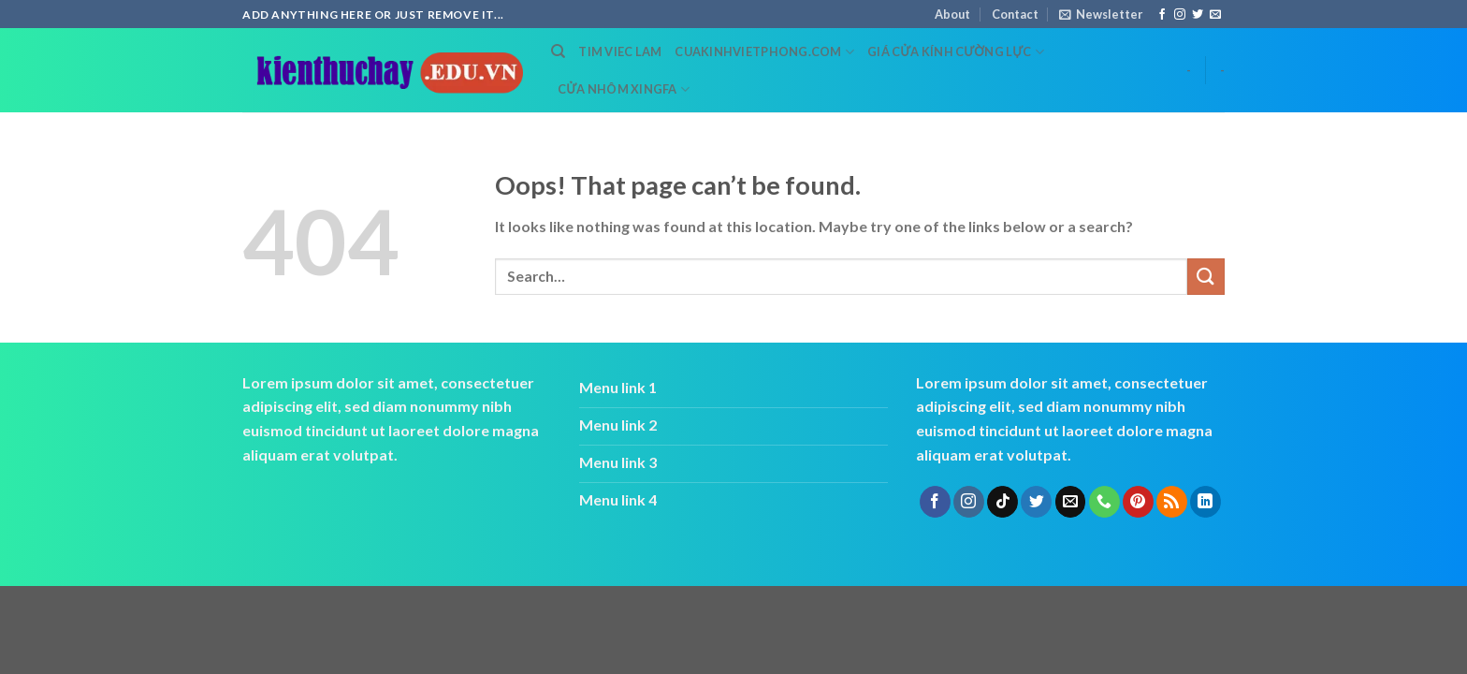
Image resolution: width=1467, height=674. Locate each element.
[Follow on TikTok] (1002, 502)
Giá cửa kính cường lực (955, 52)
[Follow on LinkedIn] (1205, 502)
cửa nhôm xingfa (624, 89)
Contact (1015, 14)
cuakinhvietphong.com (764, 52)
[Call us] (1104, 502)
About (952, 14)
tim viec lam (619, 51)
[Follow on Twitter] (1197, 15)
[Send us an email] (1215, 15)
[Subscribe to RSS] (1171, 502)
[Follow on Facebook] (1162, 15)
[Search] (558, 51)
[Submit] (1206, 276)
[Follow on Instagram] (1179, 15)
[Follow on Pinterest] (1138, 502)
